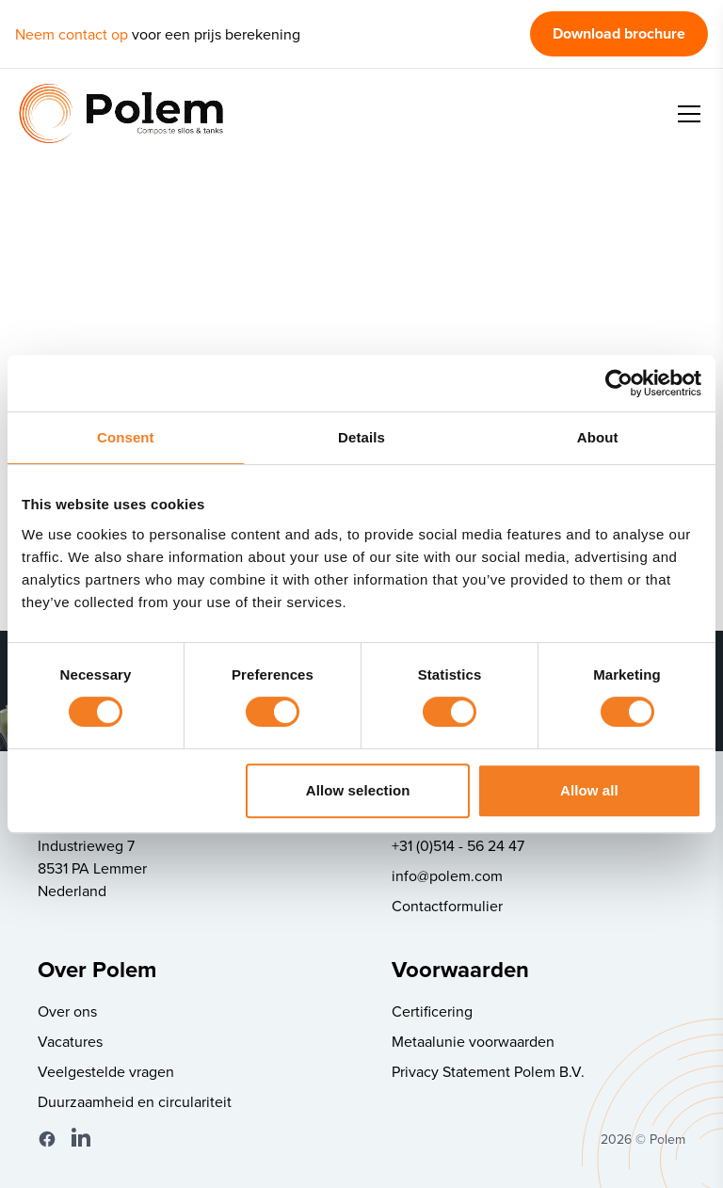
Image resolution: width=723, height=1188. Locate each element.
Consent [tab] (125, 437)
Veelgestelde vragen (106, 1071)
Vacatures (70, 1041)
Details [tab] (361, 437)
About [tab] (598, 437)
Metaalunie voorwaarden (473, 1041)
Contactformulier (447, 905)
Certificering (432, 1011)
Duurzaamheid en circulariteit (135, 1101)
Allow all (589, 790)
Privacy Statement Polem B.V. (488, 1071)
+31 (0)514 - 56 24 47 (458, 845)
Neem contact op (71, 34)
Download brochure (619, 33)
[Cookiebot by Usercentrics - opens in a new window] (619, 383)
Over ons (67, 1011)
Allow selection (358, 790)
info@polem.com (447, 875)
